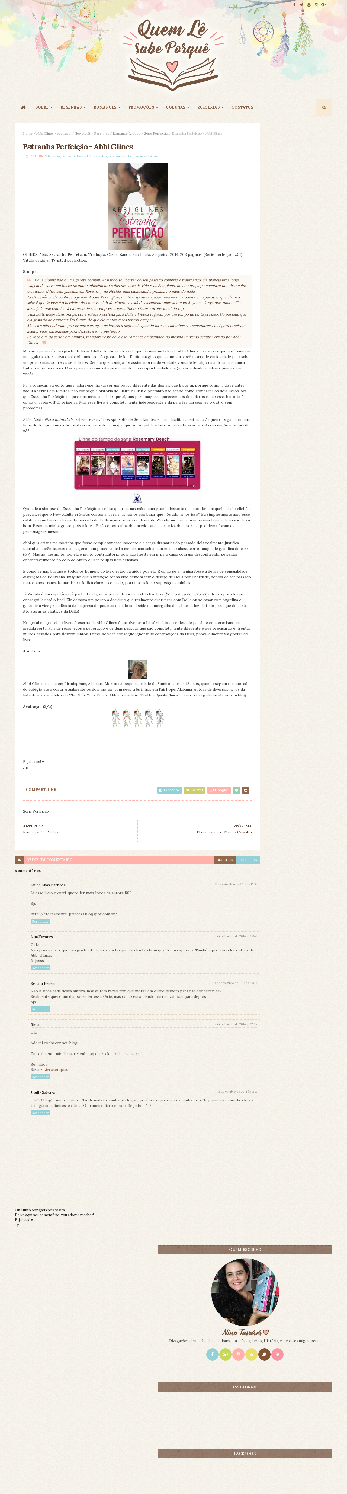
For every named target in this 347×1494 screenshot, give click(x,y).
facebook (210, 896)
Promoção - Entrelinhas (289, 512)
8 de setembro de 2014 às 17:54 (199, 920)
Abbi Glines (44, 133)
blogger (187, 896)
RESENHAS (71, 107)
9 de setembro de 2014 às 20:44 (198, 1018)
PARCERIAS (208, 107)
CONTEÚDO (307, 427)
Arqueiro (64, 133)
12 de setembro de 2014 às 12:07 (198, 1065)
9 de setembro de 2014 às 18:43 (198, 972)
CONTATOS (242, 107)
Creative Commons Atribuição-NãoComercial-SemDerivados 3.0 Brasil (66, 1420)
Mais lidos (258, 427)
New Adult (82, 133)
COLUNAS (175, 107)
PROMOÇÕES (141, 107)
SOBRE (42, 107)
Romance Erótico (126, 133)
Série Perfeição (156, 133)
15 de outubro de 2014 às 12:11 (200, 1133)
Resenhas (101, 133)
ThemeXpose (24, 1481)
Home (28, 133)
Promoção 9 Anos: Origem (291, 436)
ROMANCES (105, 107)
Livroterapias (55, 1110)
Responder (40, 957)
